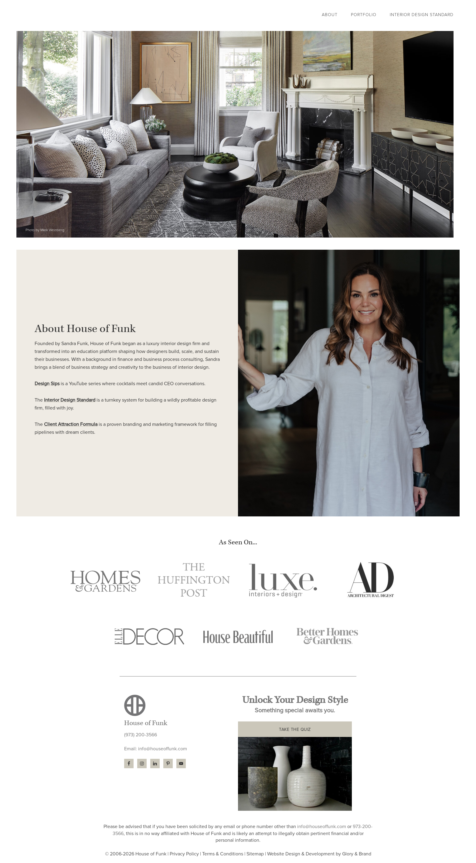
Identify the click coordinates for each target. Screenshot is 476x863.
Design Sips (47, 384)
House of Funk (72, 16)
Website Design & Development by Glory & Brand (319, 854)
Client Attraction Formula (70, 424)
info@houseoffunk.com (162, 749)
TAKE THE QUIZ (295, 729)
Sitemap (255, 854)
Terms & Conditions (222, 854)
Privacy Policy (184, 854)
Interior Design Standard (69, 400)
